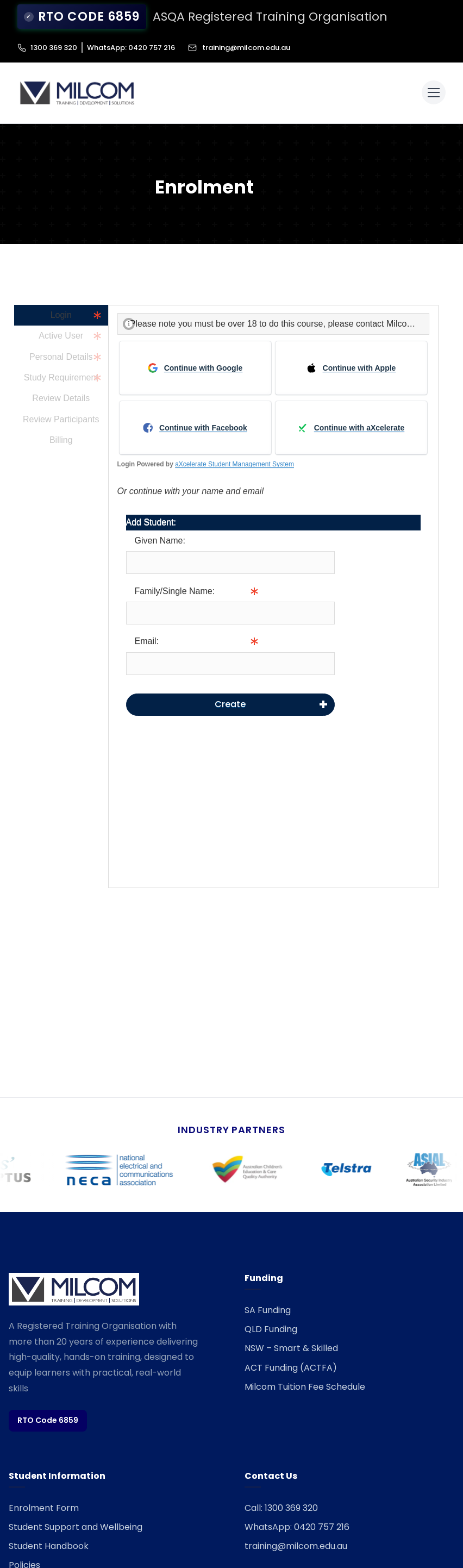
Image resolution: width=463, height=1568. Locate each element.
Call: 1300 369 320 (281, 1501)
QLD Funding (271, 1322)
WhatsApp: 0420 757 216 (131, 40)
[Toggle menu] (434, 85)
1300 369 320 (53, 40)
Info (342, 606)
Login (61, 308)
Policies (24, 1558)
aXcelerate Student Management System (234, 457)
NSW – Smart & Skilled (291, 1341)
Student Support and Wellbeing (75, 1520)
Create (230, 697)
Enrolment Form (44, 1501)
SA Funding (268, 1303)
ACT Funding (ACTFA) (291, 1360)
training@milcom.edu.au (239, 40)
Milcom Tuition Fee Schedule (305, 1379)
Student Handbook (49, 1539)
